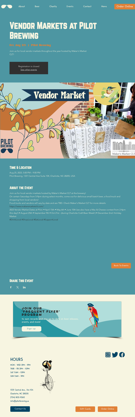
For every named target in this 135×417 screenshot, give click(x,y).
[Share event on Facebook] (11, 287)
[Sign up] (31, 328)
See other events (29, 69)
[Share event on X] (17, 287)
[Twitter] (115, 354)
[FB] (122, 354)
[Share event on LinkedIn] (24, 287)
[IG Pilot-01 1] (108, 354)
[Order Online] (124, 6)
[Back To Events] (121, 265)
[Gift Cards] (85, 409)
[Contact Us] (20, 409)
